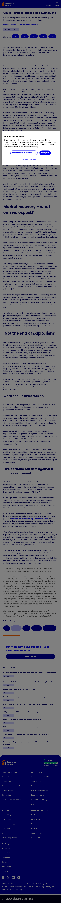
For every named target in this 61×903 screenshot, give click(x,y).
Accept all (45, 153)
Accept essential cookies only (24, 153)
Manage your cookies (30, 159)
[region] (31, 148)
